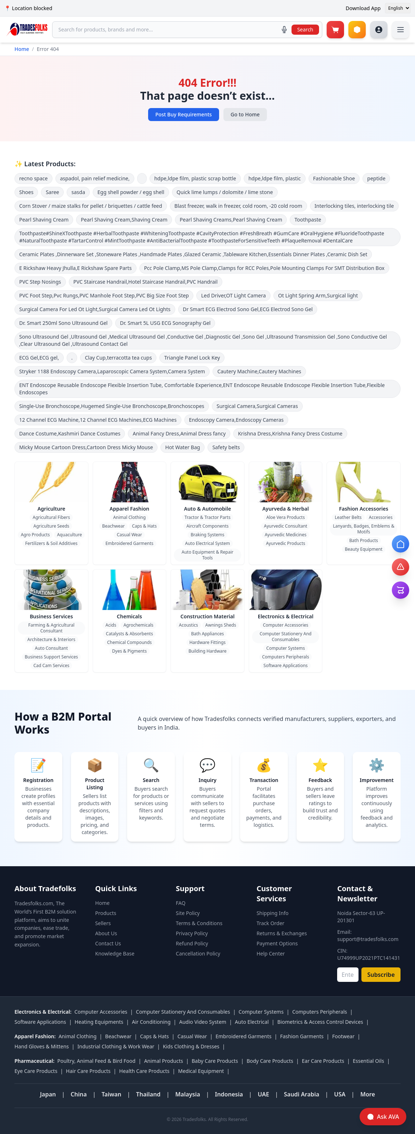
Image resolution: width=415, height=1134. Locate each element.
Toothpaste (307, 219)
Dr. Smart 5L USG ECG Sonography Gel (165, 322)
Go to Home (245, 114)
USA (340, 1094)
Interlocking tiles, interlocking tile (354, 205)
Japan (48, 1094)
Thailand (148, 1094)
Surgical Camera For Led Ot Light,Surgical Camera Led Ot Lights (95, 309)
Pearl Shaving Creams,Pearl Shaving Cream (231, 219)
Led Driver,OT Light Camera (233, 295)
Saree (52, 192)
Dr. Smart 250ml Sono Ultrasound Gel (63, 322)
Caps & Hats (144, 526)
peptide (376, 178)
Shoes (26, 192)
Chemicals (129, 616)
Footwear (343, 1036)
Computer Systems (285, 648)
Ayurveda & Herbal (285, 508)
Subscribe (381, 975)
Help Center (270, 953)
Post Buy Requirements (183, 114)
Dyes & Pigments (129, 651)
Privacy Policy (192, 933)
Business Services (51, 616)
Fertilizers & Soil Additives (51, 543)
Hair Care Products (88, 1071)
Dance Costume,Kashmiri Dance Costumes (69, 433)
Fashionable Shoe (334, 178)
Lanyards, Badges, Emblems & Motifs (363, 529)
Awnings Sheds (220, 625)
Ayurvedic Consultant (285, 526)
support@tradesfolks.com (367, 939)
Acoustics (188, 625)
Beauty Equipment (363, 549)
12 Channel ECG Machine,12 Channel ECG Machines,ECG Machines (98, 419)
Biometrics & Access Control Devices (320, 1021)
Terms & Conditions (199, 923)
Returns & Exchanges (281, 933)
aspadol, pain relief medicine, (95, 178)
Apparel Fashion (129, 508)
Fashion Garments (301, 1036)
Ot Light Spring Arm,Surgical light (318, 295)
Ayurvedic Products (285, 543)
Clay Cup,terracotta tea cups (118, 357)
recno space (33, 178)
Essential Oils (368, 1060)
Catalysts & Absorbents (129, 634)
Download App (363, 8)
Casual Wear (129, 535)
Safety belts (226, 447)
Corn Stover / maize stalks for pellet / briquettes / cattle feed (90, 205)
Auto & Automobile (207, 508)
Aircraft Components (207, 526)
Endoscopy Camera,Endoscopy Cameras (236, 419)
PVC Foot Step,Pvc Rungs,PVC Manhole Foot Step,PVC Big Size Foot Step (104, 295)
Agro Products (35, 535)
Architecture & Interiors (51, 639)
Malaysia (187, 1094)
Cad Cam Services (51, 665)
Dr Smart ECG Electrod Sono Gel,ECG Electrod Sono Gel (248, 309)
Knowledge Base (114, 953)
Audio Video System (202, 1021)
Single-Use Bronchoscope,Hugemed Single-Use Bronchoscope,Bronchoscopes (111, 406)
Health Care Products (144, 1071)
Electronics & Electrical (286, 616)
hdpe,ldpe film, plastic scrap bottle (195, 178)
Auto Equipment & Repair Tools (208, 555)
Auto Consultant (51, 648)
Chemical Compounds (129, 642)
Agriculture (51, 508)
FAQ (181, 902)
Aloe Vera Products (286, 517)
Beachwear (113, 526)
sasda (78, 192)
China (79, 1094)
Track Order (270, 923)
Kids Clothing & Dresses (191, 1046)
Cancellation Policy (198, 953)
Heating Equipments (99, 1021)
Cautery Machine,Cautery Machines (259, 371)
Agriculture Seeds (51, 526)
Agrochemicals (138, 625)
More (367, 1094)
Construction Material (207, 616)
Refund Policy (192, 943)
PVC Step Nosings (40, 281)
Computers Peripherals (285, 657)
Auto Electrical (252, 1021)
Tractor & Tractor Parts (208, 517)
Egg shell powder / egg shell (130, 192)
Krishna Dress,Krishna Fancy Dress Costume (290, 433)
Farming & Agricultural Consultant (51, 628)
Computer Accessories (285, 625)
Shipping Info (272, 913)
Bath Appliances (207, 634)
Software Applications (286, 665)
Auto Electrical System (207, 543)
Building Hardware (207, 651)
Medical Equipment (201, 1071)
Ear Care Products (323, 1060)
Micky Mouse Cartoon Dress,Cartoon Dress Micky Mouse (86, 447)
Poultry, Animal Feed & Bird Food (96, 1060)
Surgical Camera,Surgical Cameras (257, 406)
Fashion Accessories (363, 508)
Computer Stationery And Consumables (285, 637)
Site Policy (188, 913)
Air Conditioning (151, 1021)
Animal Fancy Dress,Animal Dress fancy (179, 433)
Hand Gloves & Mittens (41, 1046)
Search (305, 29)
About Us (106, 933)
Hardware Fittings (207, 642)
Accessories (381, 517)
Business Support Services (51, 657)
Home (21, 49)
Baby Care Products (215, 1060)
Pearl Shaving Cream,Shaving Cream (124, 219)
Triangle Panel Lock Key (192, 357)
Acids (110, 625)
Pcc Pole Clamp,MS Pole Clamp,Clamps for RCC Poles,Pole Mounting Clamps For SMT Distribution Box (264, 268)
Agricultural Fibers (51, 517)
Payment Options (277, 943)
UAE (263, 1094)
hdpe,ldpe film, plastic (274, 178)
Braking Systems (207, 535)
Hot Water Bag (182, 447)
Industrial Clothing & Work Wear (115, 1046)
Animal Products (163, 1060)
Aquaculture (69, 535)
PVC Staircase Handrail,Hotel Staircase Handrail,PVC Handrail (146, 281)
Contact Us (108, 943)
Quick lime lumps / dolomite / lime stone (225, 192)
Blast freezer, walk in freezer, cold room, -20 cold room (238, 205)
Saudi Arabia (301, 1094)
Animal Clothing (129, 517)
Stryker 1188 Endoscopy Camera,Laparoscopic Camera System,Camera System (112, 371)
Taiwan (111, 1094)
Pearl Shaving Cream (43, 219)
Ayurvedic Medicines (285, 535)
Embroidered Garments (129, 543)
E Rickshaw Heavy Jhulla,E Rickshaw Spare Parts (75, 268)
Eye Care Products (35, 1071)
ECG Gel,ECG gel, (39, 357)
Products (105, 913)
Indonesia (229, 1094)
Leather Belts (348, 517)
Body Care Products (270, 1060)
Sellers (103, 923)
